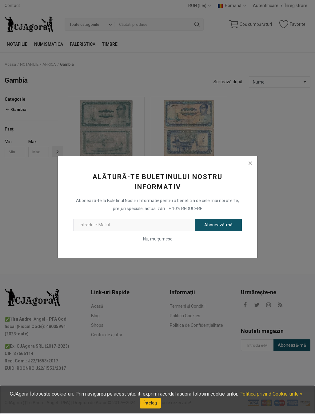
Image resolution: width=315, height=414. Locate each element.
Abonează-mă (218, 224)
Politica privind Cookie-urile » (270, 394)
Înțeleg (150, 402)
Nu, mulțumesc (157, 238)
